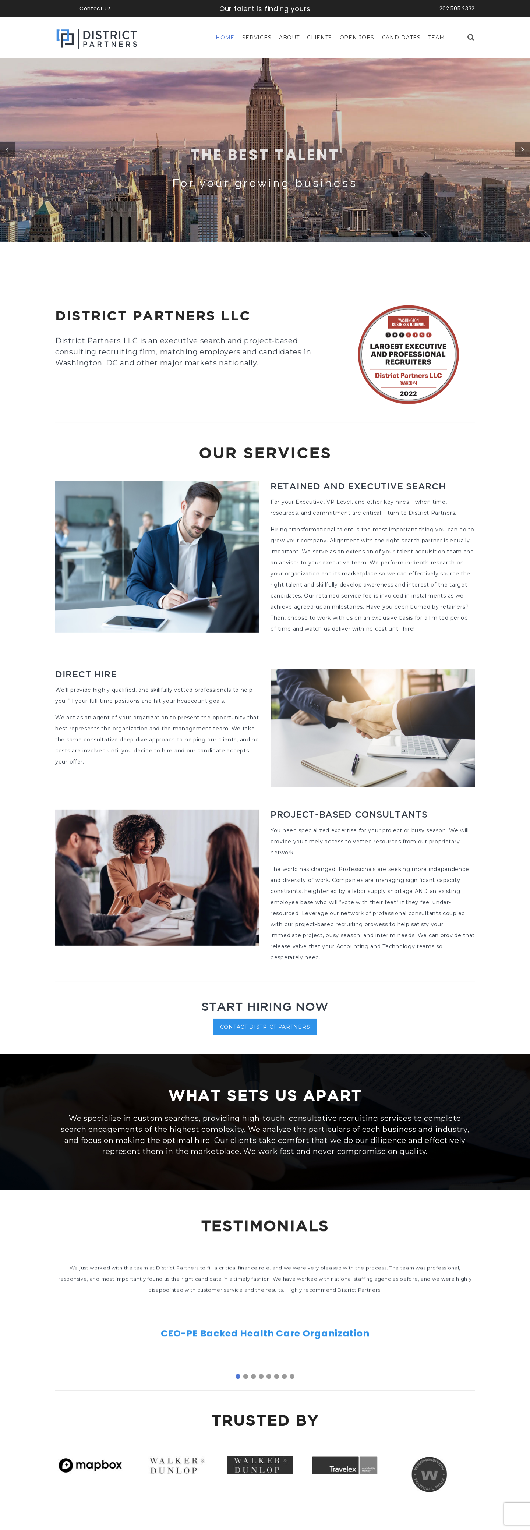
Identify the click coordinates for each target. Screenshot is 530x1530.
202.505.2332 (457, 8)
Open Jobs (357, 37)
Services (257, 37)
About (289, 37)
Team (436, 37)
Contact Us (95, 8)
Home (225, 37)
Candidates (401, 37)
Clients (319, 37)
